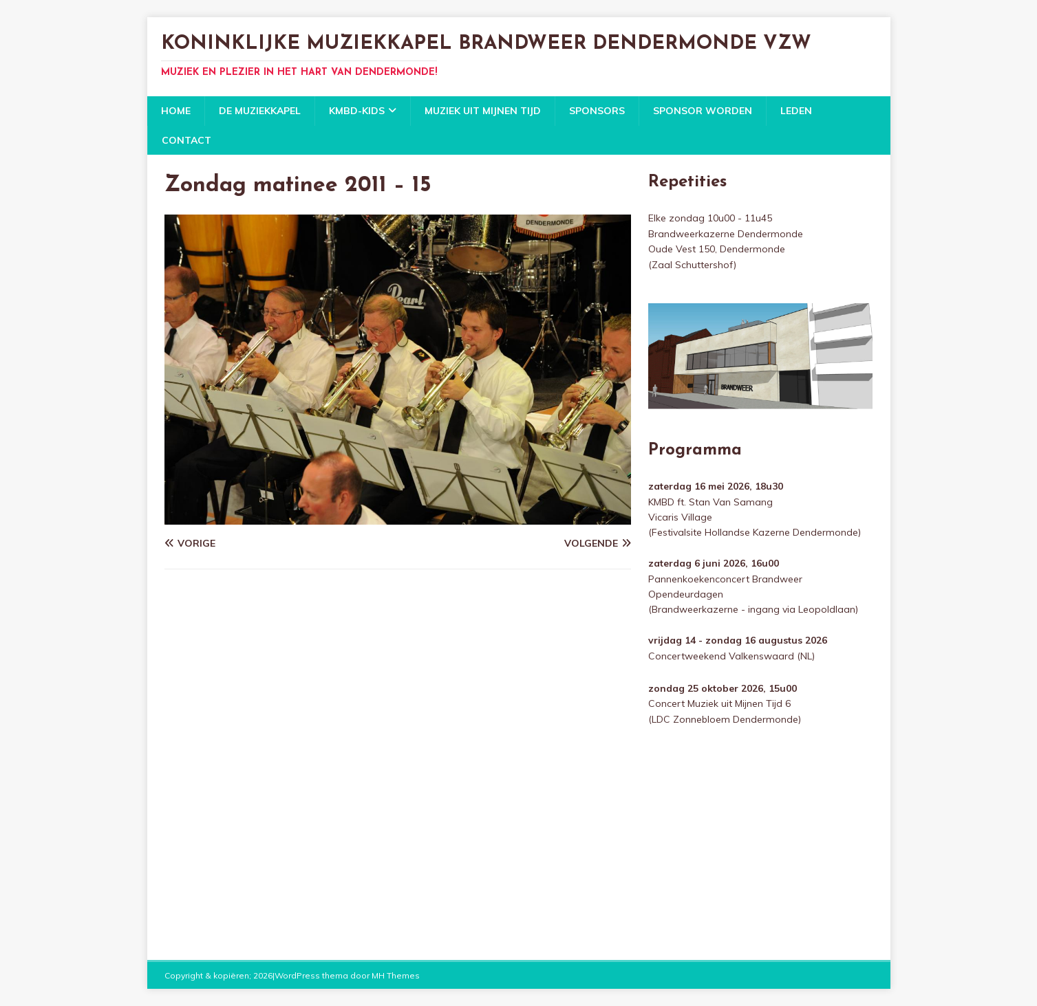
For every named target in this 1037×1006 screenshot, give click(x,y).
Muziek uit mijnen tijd (483, 111)
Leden (796, 111)
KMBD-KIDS (357, 111)
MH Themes (396, 975)
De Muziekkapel (260, 111)
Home (176, 111)
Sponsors (597, 111)
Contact (186, 140)
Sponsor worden (702, 111)
